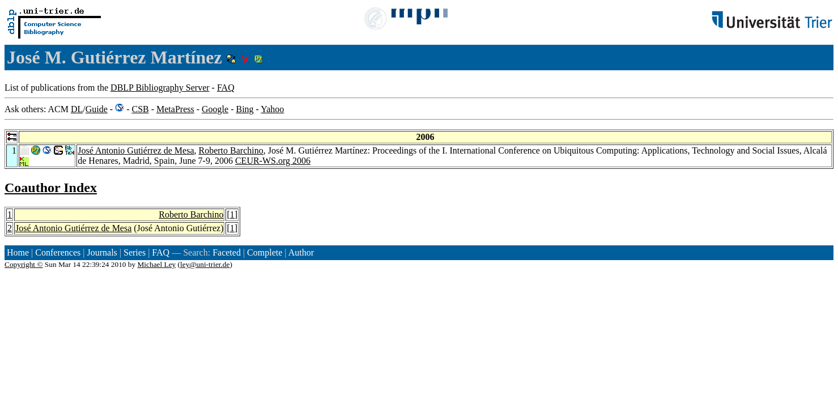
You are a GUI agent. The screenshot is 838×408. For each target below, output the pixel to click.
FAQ (226, 87)
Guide (97, 109)
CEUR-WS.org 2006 (272, 160)
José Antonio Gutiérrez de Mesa (136, 150)
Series (135, 252)
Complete (264, 252)
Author (301, 252)
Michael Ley (157, 264)
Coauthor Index (51, 187)
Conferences (57, 252)
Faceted (226, 252)
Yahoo (272, 109)
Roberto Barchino (231, 150)
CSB (139, 109)
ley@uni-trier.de (204, 264)
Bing (244, 109)
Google (215, 109)
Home (18, 252)
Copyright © (24, 264)
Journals (102, 252)
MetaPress (175, 109)
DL (77, 109)
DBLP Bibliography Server (160, 87)
